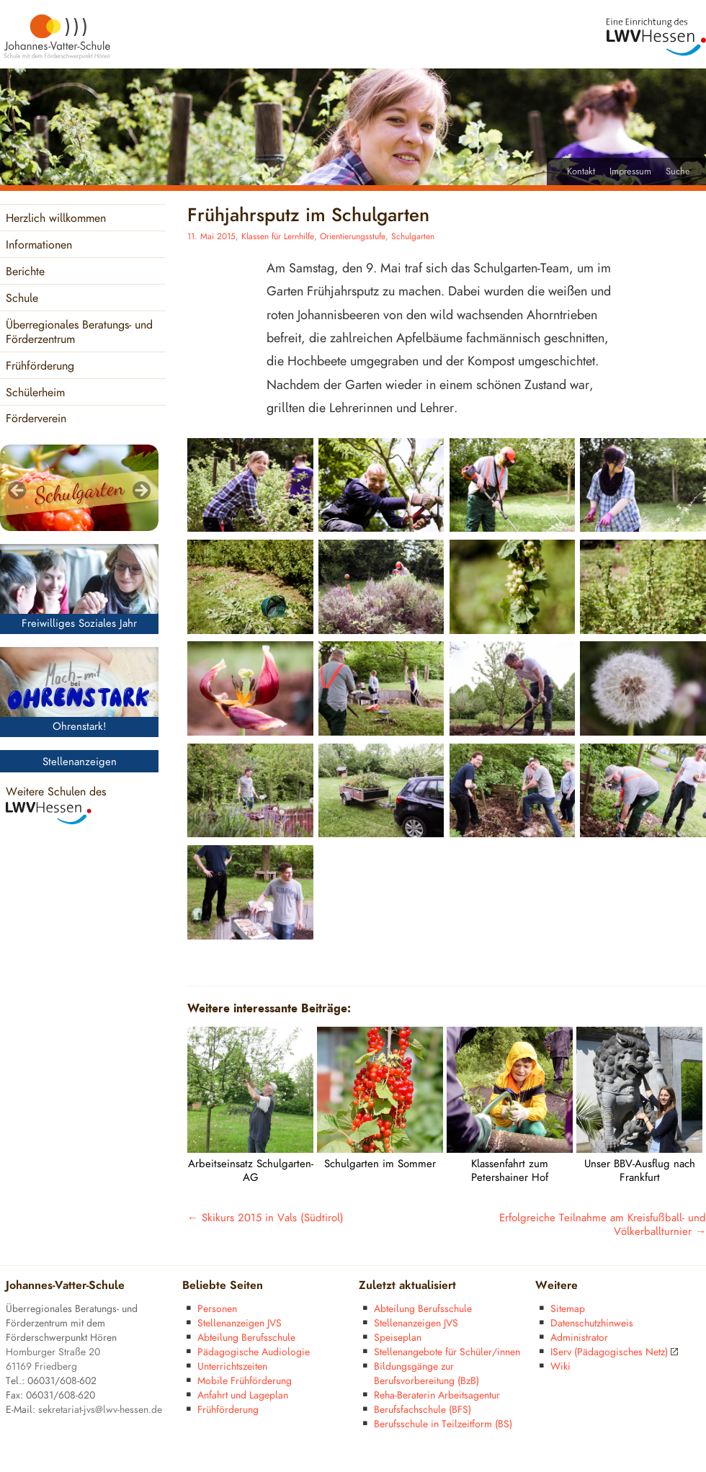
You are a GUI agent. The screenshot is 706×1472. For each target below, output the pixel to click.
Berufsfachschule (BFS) (422, 1409)
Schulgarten (412, 236)
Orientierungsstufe (352, 236)
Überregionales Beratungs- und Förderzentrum (79, 332)
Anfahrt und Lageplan (242, 1395)
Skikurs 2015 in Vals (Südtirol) (265, 1218)
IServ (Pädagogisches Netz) (614, 1352)
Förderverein (36, 419)
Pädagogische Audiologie (253, 1352)
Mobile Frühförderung (244, 1380)
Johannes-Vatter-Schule (65, 1286)
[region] (79, 488)
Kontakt (581, 171)
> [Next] (140, 491)
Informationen (39, 245)
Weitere (556, 1286)
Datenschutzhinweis (591, 1323)
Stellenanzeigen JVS (239, 1323)
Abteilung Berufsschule (246, 1337)
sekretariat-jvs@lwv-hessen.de (100, 1409)
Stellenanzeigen (80, 762)
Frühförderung (40, 366)
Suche (678, 171)
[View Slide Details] (79, 488)
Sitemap (567, 1308)
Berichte (25, 272)
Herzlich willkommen (56, 219)
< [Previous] (18, 491)
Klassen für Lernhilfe (277, 236)
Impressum (630, 171)
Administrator (579, 1337)
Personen (217, 1308)
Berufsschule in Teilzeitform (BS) (443, 1424)
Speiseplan (397, 1337)
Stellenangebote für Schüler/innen (447, 1352)
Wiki (560, 1366)
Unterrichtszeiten (232, 1366)
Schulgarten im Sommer (380, 1164)
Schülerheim (35, 393)
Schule (22, 299)
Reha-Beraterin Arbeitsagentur (437, 1395)
